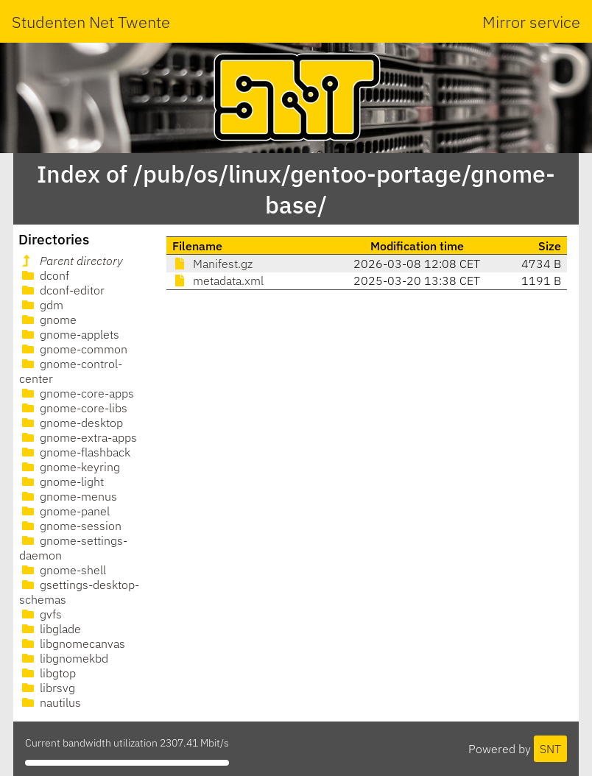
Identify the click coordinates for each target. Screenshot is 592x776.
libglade (50, 628)
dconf (44, 275)
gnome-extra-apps (78, 437)
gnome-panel (64, 511)
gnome (48, 319)
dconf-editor (62, 290)
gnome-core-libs (73, 408)
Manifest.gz (212, 263)
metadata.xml (218, 280)
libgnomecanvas (72, 643)
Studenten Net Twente (91, 21)
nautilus (50, 702)
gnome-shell (62, 569)
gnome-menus (68, 496)
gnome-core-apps (76, 393)
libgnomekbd (63, 658)
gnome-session (70, 525)
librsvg (47, 687)
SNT (550, 748)
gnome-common (73, 349)
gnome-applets (69, 334)
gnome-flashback (74, 452)
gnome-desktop (71, 422)
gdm (41, 304)
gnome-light (61, 481)
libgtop (47, 673)
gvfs (40, 614)
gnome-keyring (69, 466)
